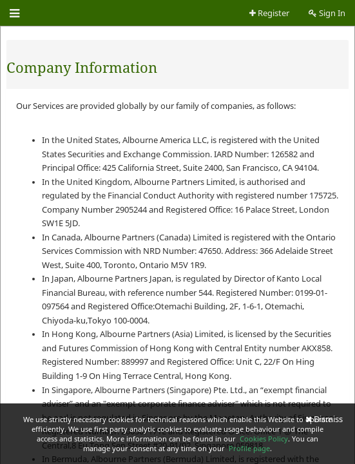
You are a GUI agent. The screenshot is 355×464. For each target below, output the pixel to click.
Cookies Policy (264, 438)
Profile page (249, 448)
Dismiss (324, 419)
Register (269, 13)
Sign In (327, 13)
